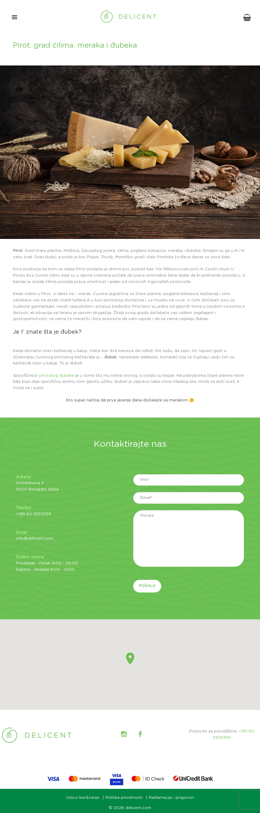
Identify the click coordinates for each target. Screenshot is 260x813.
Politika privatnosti (124, 798)
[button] (130, 659)
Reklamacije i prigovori (171, 798)
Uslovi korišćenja (82, 798)
